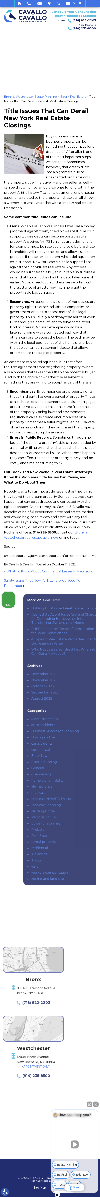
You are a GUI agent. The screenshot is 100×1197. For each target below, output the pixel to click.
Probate (66, 829)
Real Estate (78, 96)
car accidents (70, 743)
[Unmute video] (75, 1144)
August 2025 (70, 698)
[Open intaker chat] (57, 1195)
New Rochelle (80, 27)
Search (58, 3)
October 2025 (71, 686)
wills (63, 866)
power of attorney (74, 823)
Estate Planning (72, 762)
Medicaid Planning (74, 805)
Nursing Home (71, 811)
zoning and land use (76, 879)
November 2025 (73, 680)
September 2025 (73, 692)
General (66, 768)
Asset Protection (73, 719)
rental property (72, 842)
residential (68, 848)
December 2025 (73, 674)
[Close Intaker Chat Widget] (96, 1104)
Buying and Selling (75, 737)
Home (19, 3)
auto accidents (71, 725)
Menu (77, 3)
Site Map (40, 1187)
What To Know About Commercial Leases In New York (49, 571)
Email (39, 3)
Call (29, 3)
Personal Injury (72, 817)
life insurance (70, 786)
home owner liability (76, 780)
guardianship (70, 774)
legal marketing (38, 1181)
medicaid (67, 793)
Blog (63, 96)
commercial (69, 750)
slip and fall (69, 854)
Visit (49, 3)
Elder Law (68, 756)
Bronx (77, 21)
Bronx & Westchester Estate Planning (30, 96)
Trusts (65, 860)
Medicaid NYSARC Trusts (79, 799)
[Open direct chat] (89, 1104)
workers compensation (78, 872)
